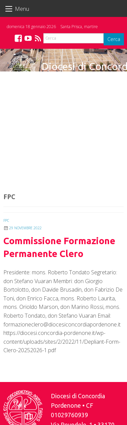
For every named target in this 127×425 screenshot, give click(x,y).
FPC (6, 220)
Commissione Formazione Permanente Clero (59, 247)
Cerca (113, 39)
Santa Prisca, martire (79, 26)
